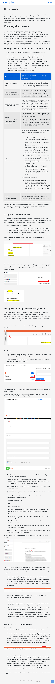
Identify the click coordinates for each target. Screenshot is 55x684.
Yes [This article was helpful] (37, 681)
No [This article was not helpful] (39, 681)
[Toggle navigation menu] (50, 2)
